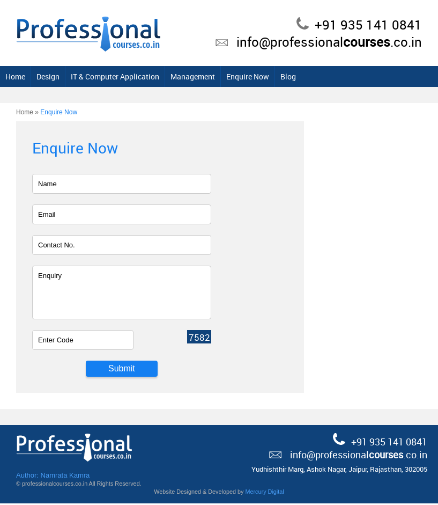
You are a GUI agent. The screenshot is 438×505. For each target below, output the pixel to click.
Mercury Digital (264, 493)
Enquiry (50, 277)
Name (47, 185)
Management (261, 78)
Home (84, 78)
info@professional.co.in (329, 41)
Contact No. (56, 247)
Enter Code (55, 342)
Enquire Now (316, 78)
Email (47, 216)
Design (116, 78)
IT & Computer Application (183, 78)
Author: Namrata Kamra (53, 477)
